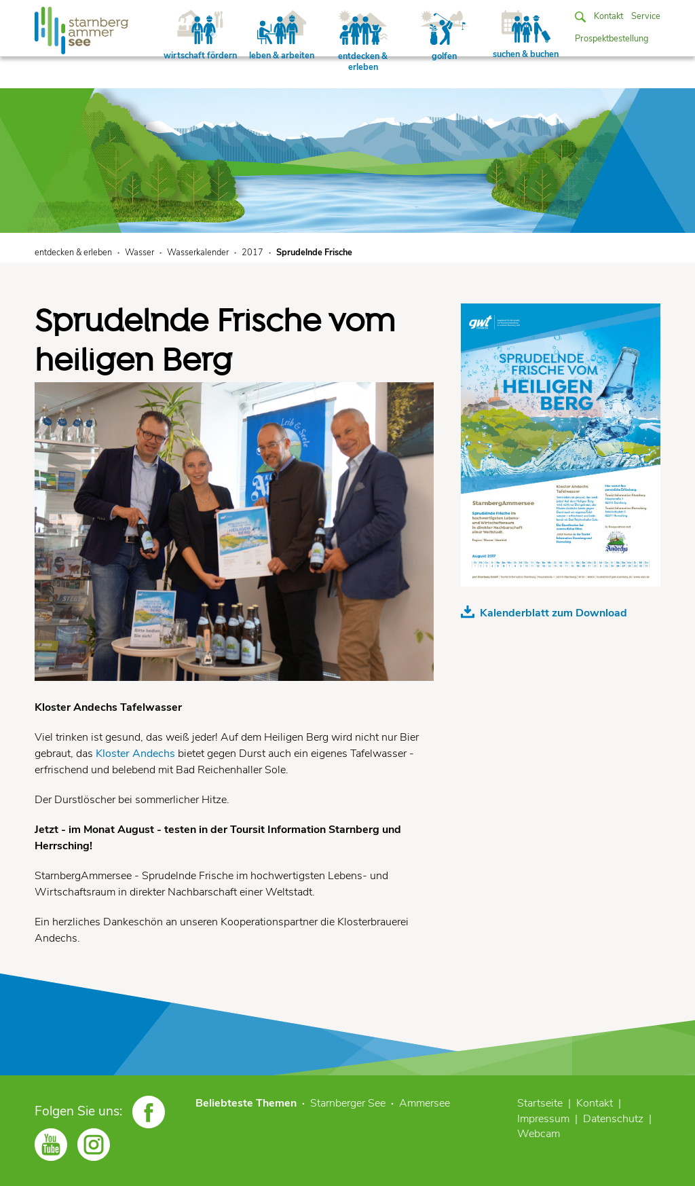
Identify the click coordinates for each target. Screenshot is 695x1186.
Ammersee (424, 1103)
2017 (252, 252)
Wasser (139, 252)
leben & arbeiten (281, 36)
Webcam (538, 1133)
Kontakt (608, 16)
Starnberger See (348, 1103)
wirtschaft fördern (200, 36)
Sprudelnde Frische (314, 252)
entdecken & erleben (363, 41)
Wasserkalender (198, 252)
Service (645, 16)
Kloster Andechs (135, 753)
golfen (444, 36)
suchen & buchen (526, 35)
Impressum (543, 1118)
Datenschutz (613, 1118)
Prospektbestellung (612, 39)
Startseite (540, 1103)
